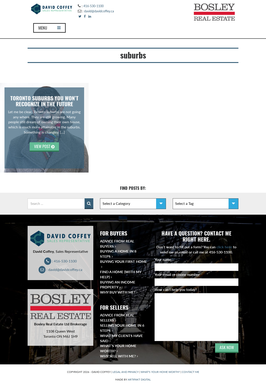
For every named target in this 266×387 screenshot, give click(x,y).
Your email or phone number (178, 274)
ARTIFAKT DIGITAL (139, 379)
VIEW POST (44, 146)
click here (224, 247)
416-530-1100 (93, 6)
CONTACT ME (190, 372)
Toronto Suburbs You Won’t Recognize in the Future (44, 101)
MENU (49, 28)
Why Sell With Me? (118, 356)
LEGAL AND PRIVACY (126, 372)
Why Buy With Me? (117, 292)
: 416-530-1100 (60, 261)
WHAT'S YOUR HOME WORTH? (160, 372)
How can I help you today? (176, 289)
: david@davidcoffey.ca (60, 269)
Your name (164, 259)
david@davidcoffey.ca (99, 11)
